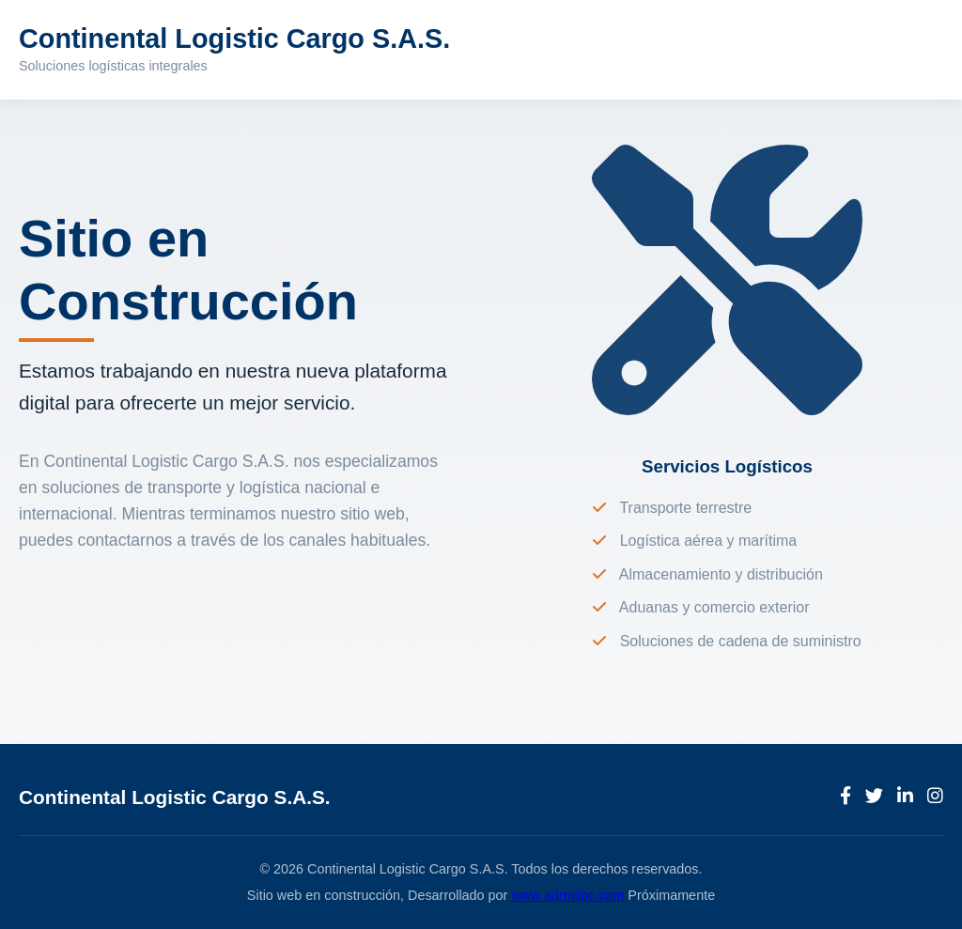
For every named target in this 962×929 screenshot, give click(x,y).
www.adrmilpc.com (567, 895)
